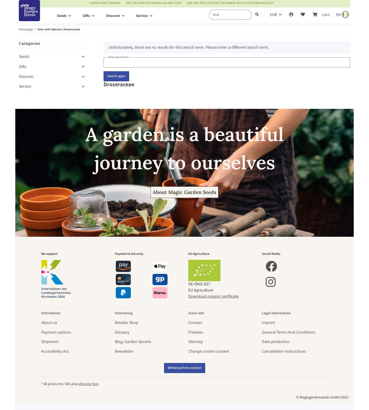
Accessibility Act (55, 351)
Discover (26, 76)
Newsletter (124, 351)
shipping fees (88, 383)
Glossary (122, 332)
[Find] (230, 15)
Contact (195, 323)
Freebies (195, 332)
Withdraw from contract (184, 368)
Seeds (24, 56)
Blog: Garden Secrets (133, 342)
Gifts (22, 67)
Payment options (56, 332)
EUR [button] (273, 15)
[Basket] (321, 15)
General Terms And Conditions (288, 332)
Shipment (49, 342)
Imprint (268, 323)
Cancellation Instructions (284, 351)
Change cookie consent (208, 351)
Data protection (276, 342)
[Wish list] (303, 15)
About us (49, 323)
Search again (116, 76)
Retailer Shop (126, 323)
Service (25, 86)
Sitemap (195, 342)
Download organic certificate (213, 296)
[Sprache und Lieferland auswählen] (342, 14)
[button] (291, 15)
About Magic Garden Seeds (184, 192)
